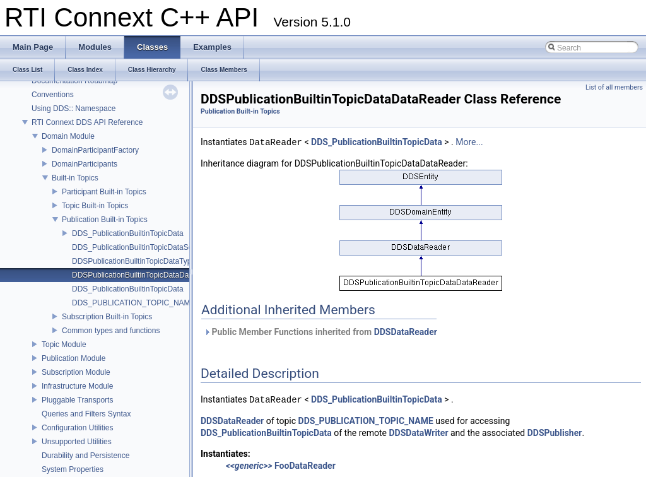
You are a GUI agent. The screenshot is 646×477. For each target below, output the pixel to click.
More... (469, 143)
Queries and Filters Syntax (86, 413)
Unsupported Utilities (77, 441)
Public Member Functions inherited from (320, 332)
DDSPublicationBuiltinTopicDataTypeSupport (147, 261)
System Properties (72, 469)
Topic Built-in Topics (95, 205)
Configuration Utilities (77, 427)
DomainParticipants (84, 164)
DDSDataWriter (419, 433)
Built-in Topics (75, 178)
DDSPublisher (554, 433)
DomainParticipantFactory (95, 150)
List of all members (614, 87)
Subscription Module (76, 372)
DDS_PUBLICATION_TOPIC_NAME (134, 302)
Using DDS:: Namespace (73, 108)
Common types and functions (111, 330)
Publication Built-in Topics (105, 219)
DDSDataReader (405, 332)
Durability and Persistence (85, 455)
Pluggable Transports (77, 400)
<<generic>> (249, 466)
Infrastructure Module (77, 386)
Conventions (53, 94)
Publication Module (73, 358)
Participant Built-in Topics (104, 191)
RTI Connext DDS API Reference (87, 122)
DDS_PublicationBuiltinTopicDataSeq (134, 247)
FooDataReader (305, 466)
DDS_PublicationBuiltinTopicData (128, 233)
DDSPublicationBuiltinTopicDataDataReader (146, 275)
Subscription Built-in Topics (107, 316)
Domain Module (68, 136)
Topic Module (64, 344)
